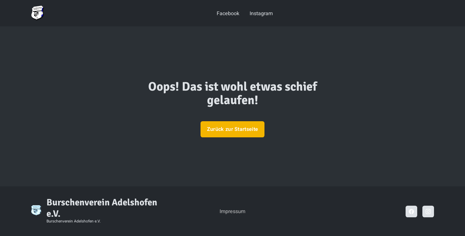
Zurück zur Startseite (232, 129)
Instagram (261, 13)
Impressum (232, 211)
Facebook (228, 13)
